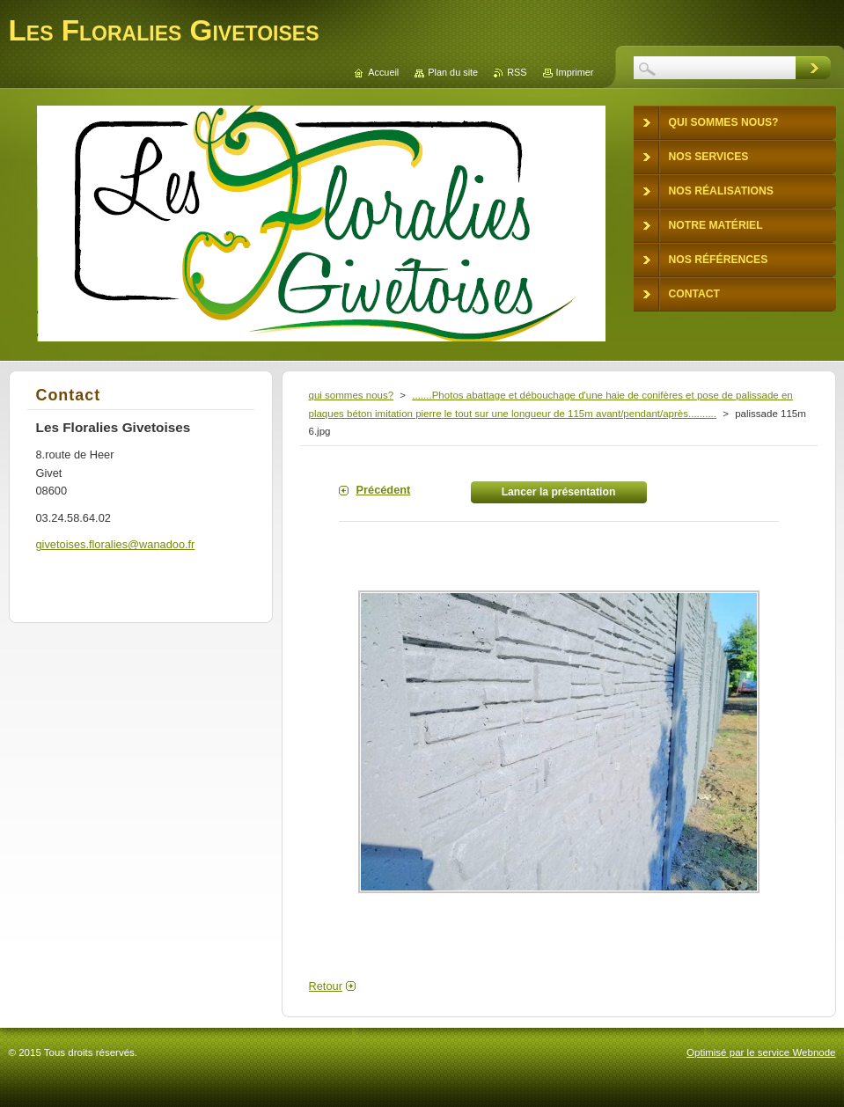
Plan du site (453, 72)
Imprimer (575, 72)
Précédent (383, 489)
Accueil (383, 72)
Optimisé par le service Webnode (760, 1052)
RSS (516, 72)
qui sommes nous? (351, 395)
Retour (325, 986)
